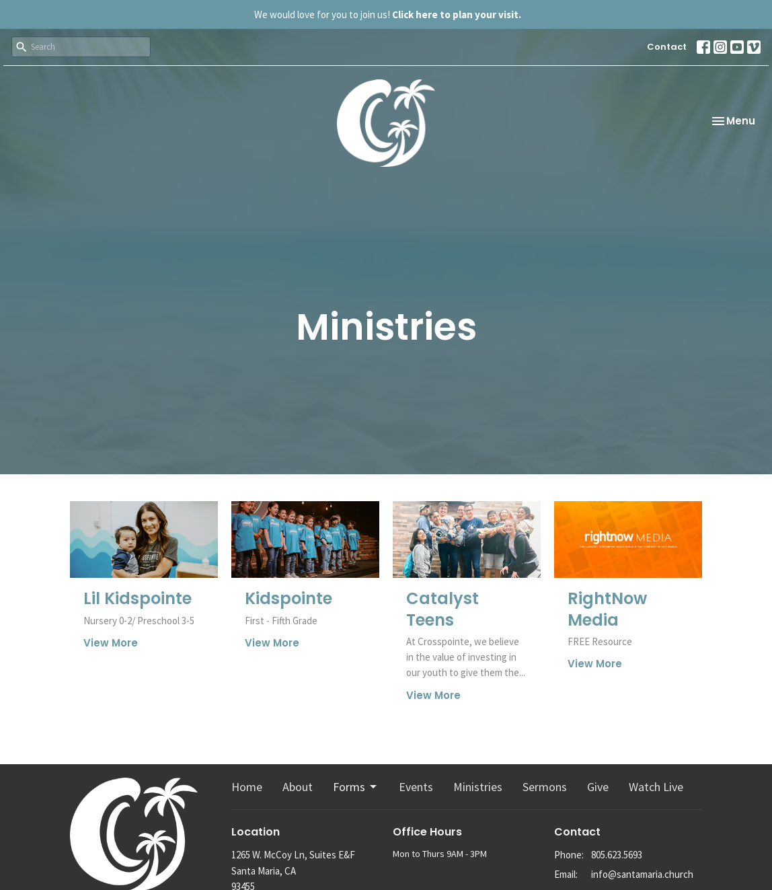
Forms (356, 786)
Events (416, 786)
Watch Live (656, 786)
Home (246, 786)
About (297, 786)
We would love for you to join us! (387, 14)
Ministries (477, 786)
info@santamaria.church (642, 874)
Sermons (545, 786)
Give (598, 786)
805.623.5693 (616, 854)
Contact (667, 46)
